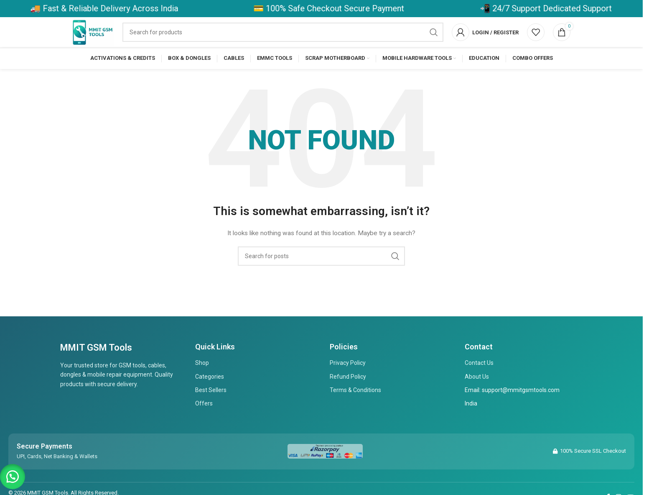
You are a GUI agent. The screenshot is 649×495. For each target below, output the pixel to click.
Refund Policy (348, 390)
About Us (477, 390)
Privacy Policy (348, 376)
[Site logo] (103, 39)
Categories (209, 390)
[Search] (293, 39)
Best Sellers (211, 403)
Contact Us (479, 376)
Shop (202, 376)
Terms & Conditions (355, 403)
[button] (12, 474)
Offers (204, 417)
